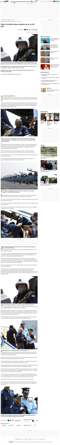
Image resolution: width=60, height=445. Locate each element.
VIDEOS (42, 145)
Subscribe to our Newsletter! (28, 419)
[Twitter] (54, 1)
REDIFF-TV (36, 2)
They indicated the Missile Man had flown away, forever (54, 46)
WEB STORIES (44, 111)
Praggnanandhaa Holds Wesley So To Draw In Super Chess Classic (49, 81)
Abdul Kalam (4, 425)
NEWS (14, 1)
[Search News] (45, 1)
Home (2, 21)
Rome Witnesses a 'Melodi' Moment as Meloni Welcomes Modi (49, 185)
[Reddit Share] (29, 29)
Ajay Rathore (19, 425)
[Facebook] (57, 1)
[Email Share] (21, 29)
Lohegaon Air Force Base (27, 425)
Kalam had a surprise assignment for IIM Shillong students (54, 65)
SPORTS (29, 1)
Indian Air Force (11, 425)
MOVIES (21, 1)
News (4, 21)
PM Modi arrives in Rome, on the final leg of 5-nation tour (48, 171)
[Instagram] (56, 1)
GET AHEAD (32, 2)
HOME (11, 1)
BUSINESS (17, 1)
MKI (35, 425)
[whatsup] (59, 1)
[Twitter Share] (25, 29)
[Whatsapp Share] (23, 29)
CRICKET (25, 1)
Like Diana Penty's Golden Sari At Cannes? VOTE (53, 91)
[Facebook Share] (27, 29)
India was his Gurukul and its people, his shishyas (54, 39)
